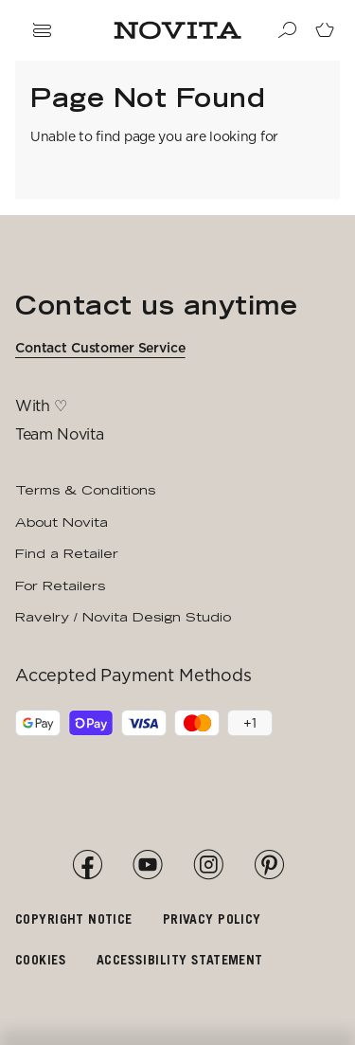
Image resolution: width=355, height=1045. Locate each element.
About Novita (61, 522)
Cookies (40, 959)
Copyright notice (74, 918)
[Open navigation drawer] (41, 30)
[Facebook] (87, 865)
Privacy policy (212, 918)
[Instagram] (208, 865)
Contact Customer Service (100, 347)
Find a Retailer (66, 553)
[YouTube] (148, 865)
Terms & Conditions (85, 489)
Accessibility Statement (180, 959)
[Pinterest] (269, 865)
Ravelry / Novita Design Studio (123, 616)
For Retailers (60, 585)
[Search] (287, 30)
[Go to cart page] (325, 30)
